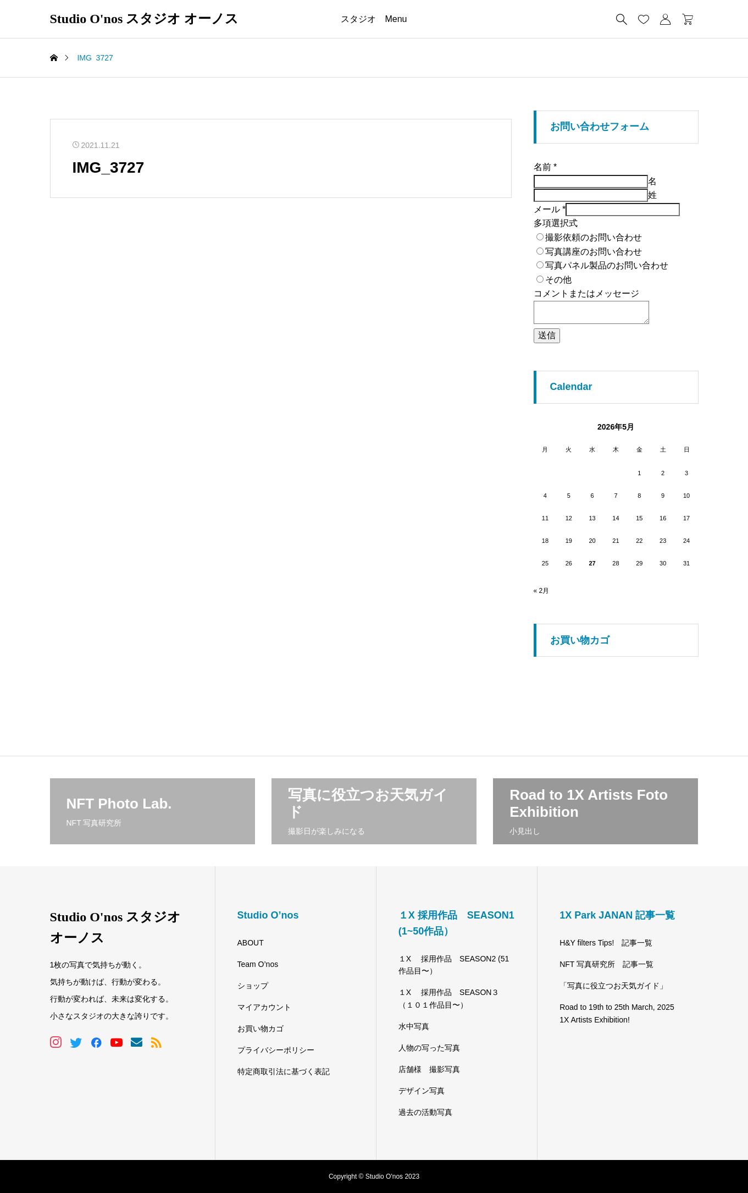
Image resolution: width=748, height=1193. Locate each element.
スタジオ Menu (374, 19)
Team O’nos (258, 964)
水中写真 (413, 1026)
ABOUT (250, 942)
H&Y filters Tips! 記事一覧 (605, 942)
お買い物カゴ (260, 1028)
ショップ (252, 985)
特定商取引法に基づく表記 (283, 1071)
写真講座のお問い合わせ (593, 251)
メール (550, 209)
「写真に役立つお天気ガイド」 (613, 985)
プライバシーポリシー (275, 1050)
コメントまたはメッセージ (586, 293)
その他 (558, 279)
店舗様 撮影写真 (429, 1069)
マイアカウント (264, 1007)
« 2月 (542, 591)
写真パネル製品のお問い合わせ (606, 265)
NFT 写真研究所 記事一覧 (606, 964)
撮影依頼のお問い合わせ (593, 237)
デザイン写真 (421, 1090)
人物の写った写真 (429, 1047)
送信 (547, 335)
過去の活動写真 (425, 1112)
